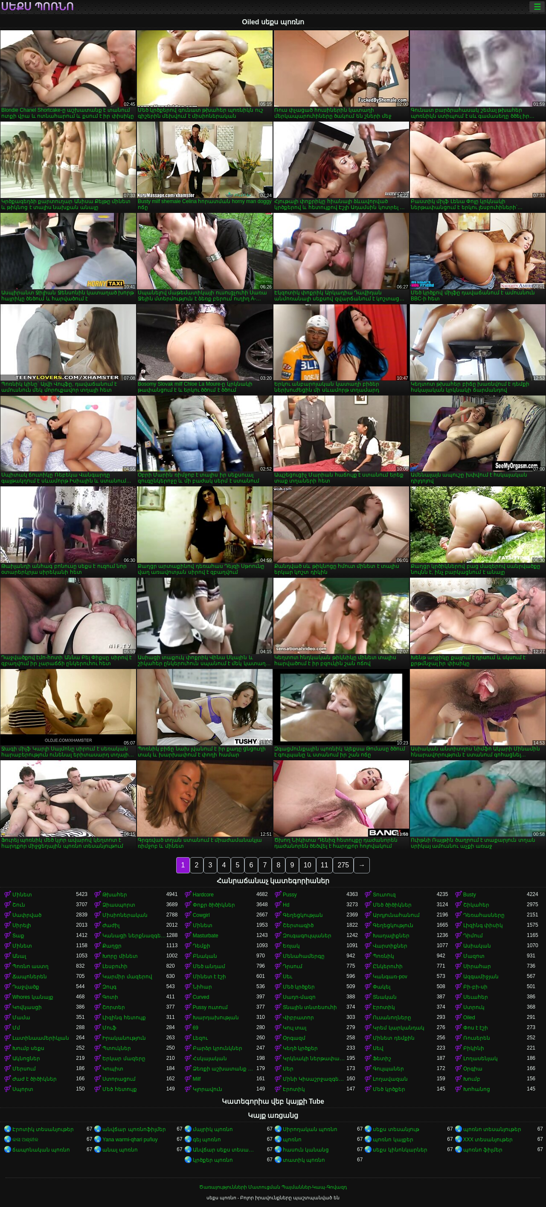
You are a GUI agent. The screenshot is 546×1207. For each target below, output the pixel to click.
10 (307, 865)
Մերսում (24, 1069)
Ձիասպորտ (118, 905)
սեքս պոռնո (37, 6)
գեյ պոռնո (207, 1140)
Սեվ (378, 1048)
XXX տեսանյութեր (488, 1140)
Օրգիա (472, 1069)
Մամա (21, 1018)
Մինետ (22, 895)
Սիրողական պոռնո (310, 1129)
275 (343, 865)
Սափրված (26, 915)
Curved (201, 997)
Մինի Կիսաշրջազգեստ (314, 1079)
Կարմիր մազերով (127, 977)
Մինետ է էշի (210, 977)
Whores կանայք (32, 997)
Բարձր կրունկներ (217, 1048)
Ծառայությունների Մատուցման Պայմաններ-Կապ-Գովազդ (273, 1187)
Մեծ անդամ (209, 966)
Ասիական (477, 946)
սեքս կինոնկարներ (400, 1150)
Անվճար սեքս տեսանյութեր (224, 1150)
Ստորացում (119, 1079)
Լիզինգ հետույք (123, 1018)
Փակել (381, 987)
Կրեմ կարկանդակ (398, 1028)
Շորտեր (113, 1007)
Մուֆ (109, 1028)
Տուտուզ (384, 895)
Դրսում (292, 966)
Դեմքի (201, 946)
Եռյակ (291, 946)
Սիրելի (21, 925)
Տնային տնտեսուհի (310, 1007)
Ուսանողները (392, 1018)
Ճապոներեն (29, 977)
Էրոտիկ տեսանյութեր (43, 1129)
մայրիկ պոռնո (213, 1129)
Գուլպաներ (388, 1069)
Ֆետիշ (382, 1059)
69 (195, 1028)
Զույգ (109, 987)
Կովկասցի (27, 1007)
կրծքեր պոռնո (213, 1160)
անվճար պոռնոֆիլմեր (134, 1129)
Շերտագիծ (298, 925)
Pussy (290, 895)
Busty (469, 895)
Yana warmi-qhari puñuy (129, 1140)
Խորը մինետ (119, 956)
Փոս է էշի (475, 1028)
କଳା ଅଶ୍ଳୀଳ (25, 1140)
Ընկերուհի (388, 966)
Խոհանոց (476, 1089)
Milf (197, 1079)
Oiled (469, 1018)
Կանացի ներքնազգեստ (134, 936)
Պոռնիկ (383, 956)
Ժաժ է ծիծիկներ (34, 1079)
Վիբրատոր (298, 1018)
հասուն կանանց (306, 1150)
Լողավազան (390, 1079)
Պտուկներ (116, 1048)
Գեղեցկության (303, 915)
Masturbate (205, 936)
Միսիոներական (125, 915)
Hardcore (203, 895)
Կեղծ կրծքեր (300, 1048)
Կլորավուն (207, 1089)
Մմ (16, 1028)
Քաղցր (112, 946)
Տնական (385, 997)
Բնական (205, 956)
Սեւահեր (475, 997)
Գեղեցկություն (393, 925)
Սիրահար (477, 966)
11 (324, 865)
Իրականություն (124, 1038)
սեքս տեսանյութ (396, 1129)
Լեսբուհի (115, 966)
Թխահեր (114, 895)
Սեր (288, 1069)
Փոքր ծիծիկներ (214, 905)
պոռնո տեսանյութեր (492, 1129)
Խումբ (471, 1079)
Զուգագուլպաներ (307, 936)
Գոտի (110, 997)
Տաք (18, 936)
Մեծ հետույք (119, 1089)
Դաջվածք (25, 987)
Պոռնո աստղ (30, 966)
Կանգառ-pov (390, 977)
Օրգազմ (294, 1038)
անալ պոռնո (119, 1150)
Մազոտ (474, 956)
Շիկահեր (476, 905)
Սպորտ (22, 1089)
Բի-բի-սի (475, 987)
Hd (286, 905)
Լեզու (200, 1038)
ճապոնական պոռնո (41, 1150)
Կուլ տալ (294, 1028)
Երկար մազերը (123, 1059)
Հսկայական (210, 1059)
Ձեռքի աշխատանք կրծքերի (224, 1069)
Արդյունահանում (396, 915)
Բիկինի (473, 1048)
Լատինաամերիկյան (40, 1038)
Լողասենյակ (480, 1059)
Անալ (19, 956)
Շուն (18, 905)
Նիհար (202, 987)
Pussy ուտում (210, 1007)
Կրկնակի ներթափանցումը (314, 1059)
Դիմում (473, 936)
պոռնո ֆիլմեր (482, 1150)
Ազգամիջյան (481, 977)
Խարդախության (216, 1018)
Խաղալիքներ (391, 936)
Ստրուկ (474, 1007)
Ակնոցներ (26, 1059)
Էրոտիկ (384, 1007)
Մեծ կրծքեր (299, 987)
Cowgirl (201, 915)
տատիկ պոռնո (304, 1160)
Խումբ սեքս (28, 1048)
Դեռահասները (484, 915)
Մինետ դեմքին (393, 1038)
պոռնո (292, 1140)
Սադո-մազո (299, 997)
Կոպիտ (112, 1069)
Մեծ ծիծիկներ (392, 905)
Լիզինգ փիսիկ (483, 925)
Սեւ (287, 977)
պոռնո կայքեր (393, 1140)
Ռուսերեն (476, 1038)
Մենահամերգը (304, 956)
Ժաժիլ (110, 925)
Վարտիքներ (390, 946)
